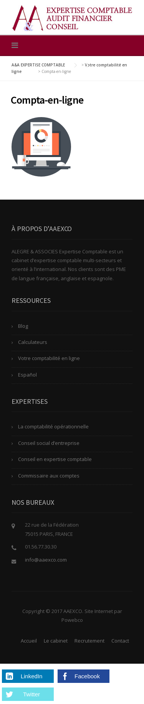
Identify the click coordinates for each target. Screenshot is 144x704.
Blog (23, 325)
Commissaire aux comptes (48, 475)
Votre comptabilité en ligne (49, 358)
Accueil (29, 640)
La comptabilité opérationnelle (53, 426)
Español (27, 374)
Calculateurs (32, 342)
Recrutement (89, 640)
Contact (120, 640)
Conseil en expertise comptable (55, 459)
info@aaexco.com (46, 559)
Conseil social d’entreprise (48, 443)
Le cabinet (56, 640)
